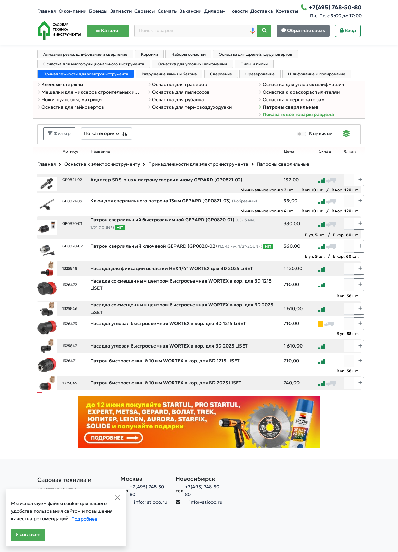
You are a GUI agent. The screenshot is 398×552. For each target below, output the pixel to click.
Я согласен (28, 534)
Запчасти (121, 11)
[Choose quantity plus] (359, 180)
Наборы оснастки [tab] (188, 54)
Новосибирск (195, 479)
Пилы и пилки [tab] (254, 63)
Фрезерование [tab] (260, 74)
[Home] (59, 30)
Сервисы (144, 11)
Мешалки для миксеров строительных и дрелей (88, 92)
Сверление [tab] (221, 74)
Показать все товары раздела (296, 114)
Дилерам (215, 11)
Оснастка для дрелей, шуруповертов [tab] (255, 54)
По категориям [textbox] (101, 133)
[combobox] (106, 133)
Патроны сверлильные (288, 107)
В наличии (320, 134)
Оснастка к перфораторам (291, 100)
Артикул (71, 151)
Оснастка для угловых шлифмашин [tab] (192, 63)
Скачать (167, 11)
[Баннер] (199, 422)
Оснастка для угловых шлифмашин (301, 84)
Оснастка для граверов (177, 84)
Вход (348, 31)
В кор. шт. (345, 189)
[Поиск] (264, 31)
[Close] (117, 497)
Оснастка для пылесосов (179, 92)
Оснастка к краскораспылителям (299, 92)
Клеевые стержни (60, 84)
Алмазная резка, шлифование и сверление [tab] (85, 54)
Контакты (287, 11)
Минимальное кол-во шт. (267, 189)
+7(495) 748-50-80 (148, 490)
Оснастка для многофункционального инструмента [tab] (93, 63)
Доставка (261, 11)
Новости (238, 11)
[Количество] (349, 180)
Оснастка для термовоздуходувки (190, 107)
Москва (131, 479)
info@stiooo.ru (150, 502)
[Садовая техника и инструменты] (74, 484)
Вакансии (190, 11)
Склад (325, 151)
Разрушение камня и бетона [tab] (169, 74)
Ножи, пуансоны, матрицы (69, 100)
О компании (72, 11)
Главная (46, 11)
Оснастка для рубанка (176, 100)
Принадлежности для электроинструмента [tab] (85, 74)
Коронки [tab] (149, 54)
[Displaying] (346, 134)
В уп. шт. (312, 189)
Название (100, 151)
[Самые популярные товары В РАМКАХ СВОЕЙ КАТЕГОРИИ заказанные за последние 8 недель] (120, 227)
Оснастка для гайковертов (70, 107)
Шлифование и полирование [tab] (316, 74)
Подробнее (84, 519)
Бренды (98, 11)
